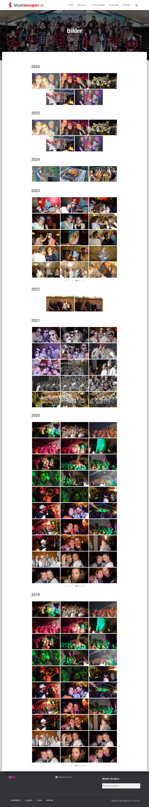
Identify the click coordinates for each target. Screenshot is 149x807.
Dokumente (16, 800)
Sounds (28, 800)
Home (71, 5)
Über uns (82, 5)
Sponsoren (114, 5)
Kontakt (127, 5)
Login (39, 800)
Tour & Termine (98, 5)
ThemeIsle (135, 801)
